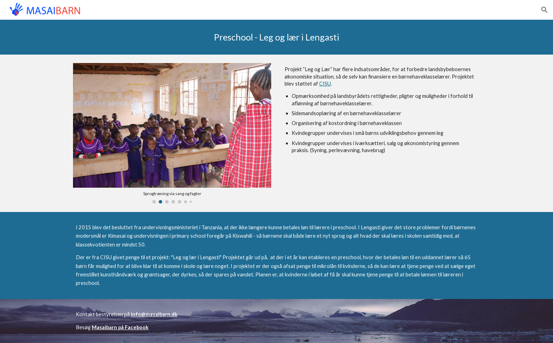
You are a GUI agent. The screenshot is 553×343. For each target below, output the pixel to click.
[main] (276, 37)
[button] (544, 9)
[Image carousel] (172, 133)
